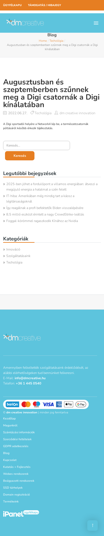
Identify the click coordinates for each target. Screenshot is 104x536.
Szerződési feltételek (17, 439)
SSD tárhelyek (13, 488)
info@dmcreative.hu (30, 378)
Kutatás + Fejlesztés (16, 467)
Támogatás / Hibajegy (44, 5)
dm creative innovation (77, 113)
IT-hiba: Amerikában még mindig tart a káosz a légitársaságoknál (40, 199)
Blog (6, 453)
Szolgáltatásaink (18, 256)
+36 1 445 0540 (28, 383)
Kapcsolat (9, 460)
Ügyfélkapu (12, 5)
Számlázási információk (19, 432)
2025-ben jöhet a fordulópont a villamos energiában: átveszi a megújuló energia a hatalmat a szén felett (52, 187)
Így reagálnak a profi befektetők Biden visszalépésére (44, 208)
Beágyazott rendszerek (18, 481)
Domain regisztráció (16, 495)
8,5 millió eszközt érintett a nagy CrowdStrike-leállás (45, 214)
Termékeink (11, 502)
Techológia (56, 41)
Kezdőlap (9, 418)
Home (43, 41)
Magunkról (10, 425)
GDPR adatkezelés (15, 446)
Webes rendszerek (15, 474)
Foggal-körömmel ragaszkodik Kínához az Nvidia (42, 221)
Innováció (13, 249)
